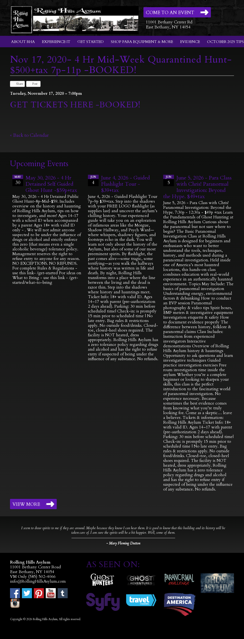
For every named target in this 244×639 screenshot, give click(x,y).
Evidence (190, 41)
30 (17, 180)
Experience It (56, 41)
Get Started (90, 41)
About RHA (23, 41)
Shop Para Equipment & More (142, 41)
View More (26, 504)
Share (17, 84)
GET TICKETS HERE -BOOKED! (75, 104)
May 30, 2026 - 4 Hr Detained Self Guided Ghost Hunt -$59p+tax (51, 184)
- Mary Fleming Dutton (123, 543)
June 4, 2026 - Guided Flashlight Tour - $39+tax (125, 184)
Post (32, 84)
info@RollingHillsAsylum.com (38, 581)
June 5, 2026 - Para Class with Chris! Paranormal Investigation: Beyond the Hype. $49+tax (197, 187)
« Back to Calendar (29, 135)
